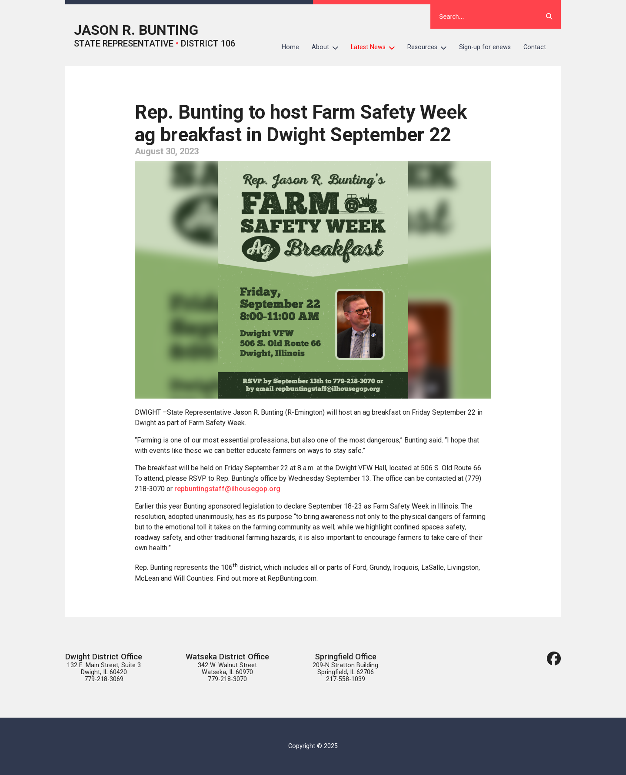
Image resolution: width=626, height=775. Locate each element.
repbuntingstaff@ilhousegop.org (227, 489)
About (328, 47)
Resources (430, 47)
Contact (534, 47)
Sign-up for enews (485, 47)
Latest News (376, 47)
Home (290, 47)
